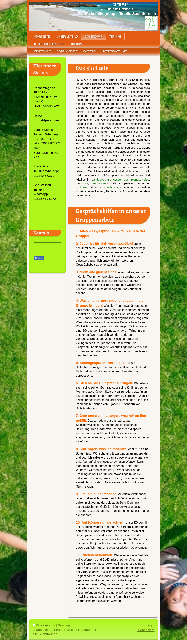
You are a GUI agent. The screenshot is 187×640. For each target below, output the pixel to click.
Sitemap (64, 625)
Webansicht (145, 630)
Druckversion (44, 625)
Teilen (38, 258)
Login (150, 625)
